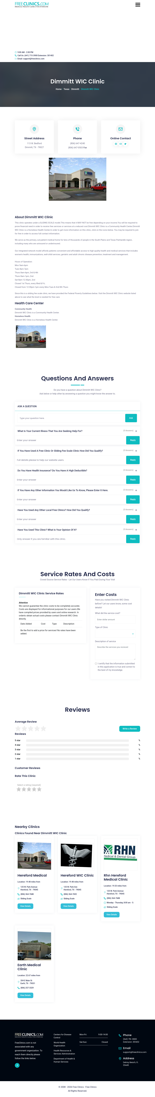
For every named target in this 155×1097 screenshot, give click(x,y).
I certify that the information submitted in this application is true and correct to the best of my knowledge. (116, 666)
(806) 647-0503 (75, 147)
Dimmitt (75, 89)
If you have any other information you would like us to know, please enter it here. (63, 490)
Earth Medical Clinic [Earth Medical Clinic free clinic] (29, 967)
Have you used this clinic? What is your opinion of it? (47, 529)
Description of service (105, 641)
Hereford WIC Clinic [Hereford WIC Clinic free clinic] (77, 875)
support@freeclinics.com (33, 59)
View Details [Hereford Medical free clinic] (25, 906)
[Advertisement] (77, 29)
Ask (131, 418)
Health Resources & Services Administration (64, 1052)
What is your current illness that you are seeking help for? (50, 431)
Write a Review (130, 728)
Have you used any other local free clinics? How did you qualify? (54, 510)
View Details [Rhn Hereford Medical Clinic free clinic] (111, 914)
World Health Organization (59, 1044)
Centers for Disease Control (62, 1036)
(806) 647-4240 (77, 143)
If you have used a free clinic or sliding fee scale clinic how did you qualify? (60, 450)
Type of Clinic (101, 627)
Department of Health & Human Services (64, 1060)
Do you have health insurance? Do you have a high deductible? (52, 470)
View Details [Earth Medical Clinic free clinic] (25, 995)
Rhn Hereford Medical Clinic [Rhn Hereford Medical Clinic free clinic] (116, 877)
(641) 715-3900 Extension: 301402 (39, 55)
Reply (133, 440)
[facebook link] (17, 1065)
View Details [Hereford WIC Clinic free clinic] (68, 906)
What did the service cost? (107, 613)
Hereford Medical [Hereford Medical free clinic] (32, 875)
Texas (66, 89)
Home (59, 89)
